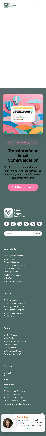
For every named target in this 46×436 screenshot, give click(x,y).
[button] (39, 5)
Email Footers (9, 316)
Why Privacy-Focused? (13, 281)
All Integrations (10, 348)
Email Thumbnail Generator (15, 401)
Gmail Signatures (11, 272)
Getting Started (10, 335)
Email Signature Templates (15, 303)
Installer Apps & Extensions (15, 341)
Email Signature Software (14, 265)
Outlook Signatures (12, 268)
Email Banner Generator (13, 397)
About (6, 379)
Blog (6, 376)
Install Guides (9, 338)
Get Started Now (23, 187)
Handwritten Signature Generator (17, 404)
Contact (7, 373)
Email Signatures (10, 300)
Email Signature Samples (14, 310)
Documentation (10, 344)
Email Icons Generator (13, 394)
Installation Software (12, 351)
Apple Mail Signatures (12, 275)
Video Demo (9, 278)
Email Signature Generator (14, 313)
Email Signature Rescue (13, 255)
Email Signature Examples (14, 306)
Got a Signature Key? (12, 354)
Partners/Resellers (11, 262)
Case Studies (9, 259)
